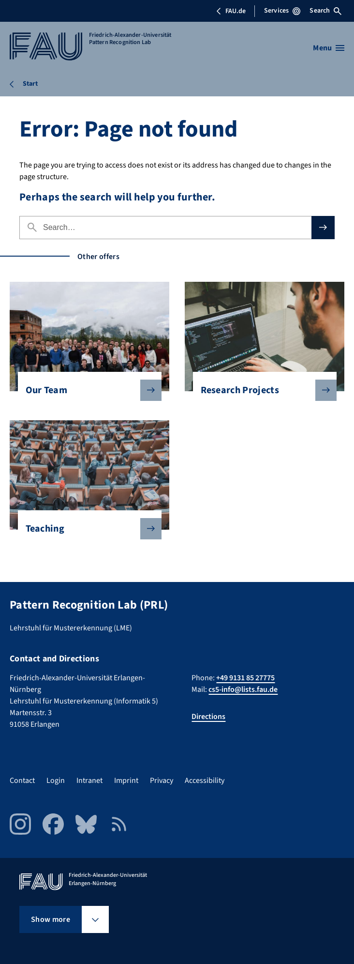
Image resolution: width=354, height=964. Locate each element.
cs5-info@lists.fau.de (243, 689)
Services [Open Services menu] (282, 10)
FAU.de (231, 11)
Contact (22, 780)
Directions (208, 716)
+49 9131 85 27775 (245, 678)
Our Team (86, 390)
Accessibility (204, 780)
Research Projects (261, 390)
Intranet (89, 780)
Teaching (86, 528)
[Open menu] (328, 48)
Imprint (126, 780)
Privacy (161, 780)
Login (55, 780)
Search (325, 10)
